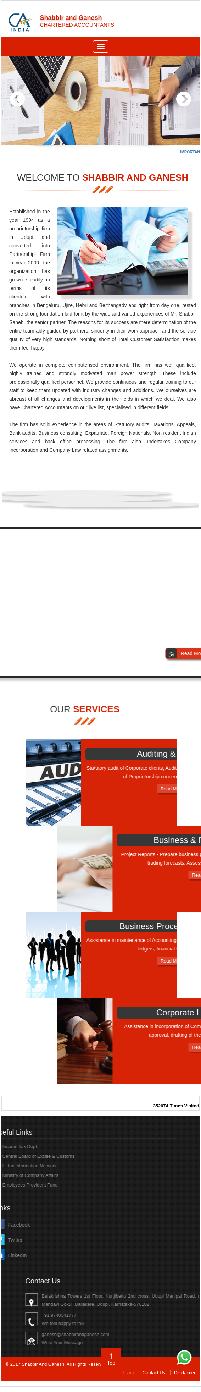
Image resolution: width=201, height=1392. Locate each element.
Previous (17, 99)
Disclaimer (185, 1372)
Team (128, 1372)
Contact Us (154, 1372)
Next (183, 99)
